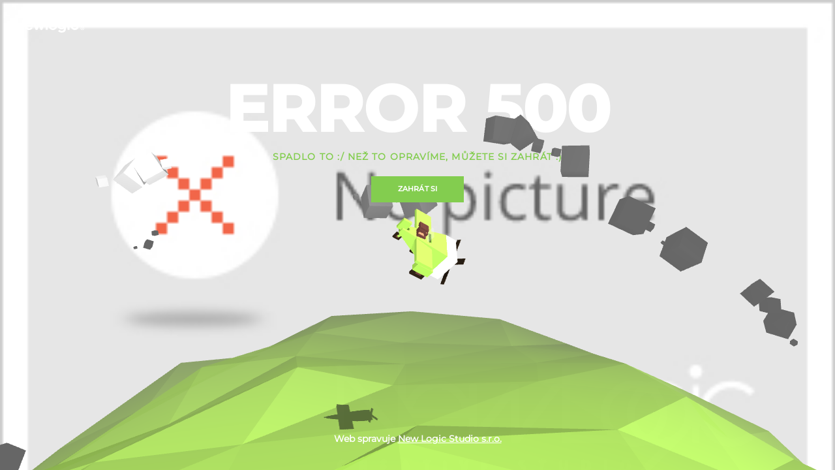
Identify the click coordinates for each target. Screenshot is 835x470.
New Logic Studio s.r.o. (450, 439)
